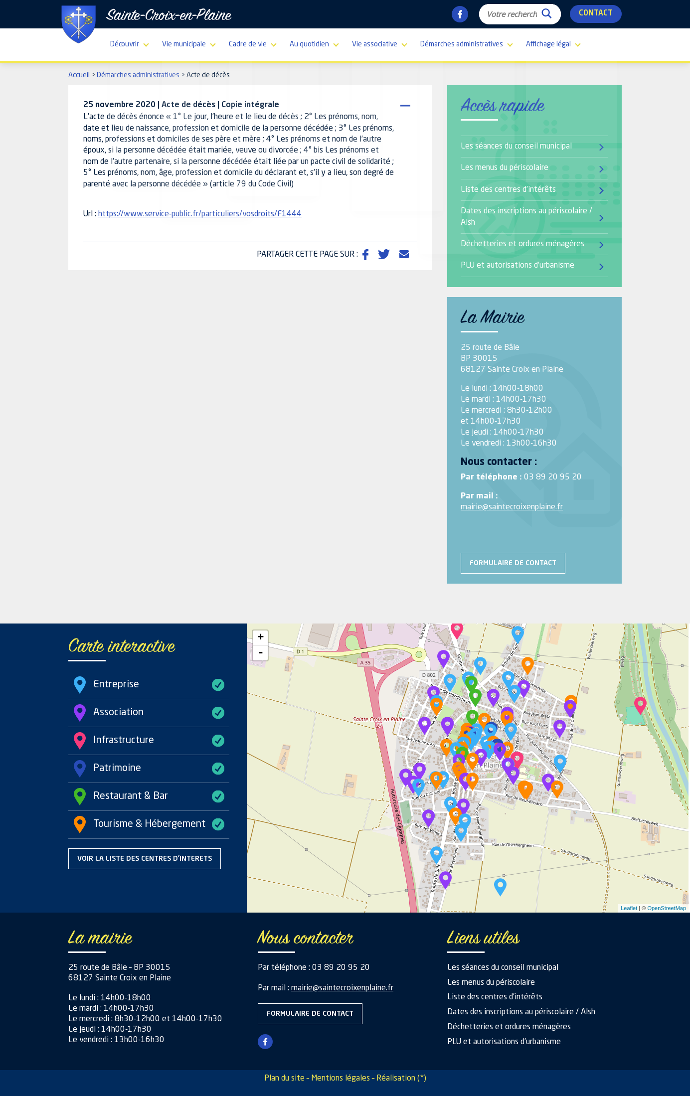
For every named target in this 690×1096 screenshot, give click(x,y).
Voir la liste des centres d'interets (144, 858)
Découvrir (124, 44)
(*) (421, 1079)
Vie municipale (184, 44)
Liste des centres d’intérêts (508, 190)
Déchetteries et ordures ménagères (522, 244)
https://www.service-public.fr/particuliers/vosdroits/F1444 (200, 214)
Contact (596, 13)
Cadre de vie (248, 44)
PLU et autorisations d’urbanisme (517, 266)
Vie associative (374, 44)
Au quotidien (309, 44)
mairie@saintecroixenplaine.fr (512, 507)
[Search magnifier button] (546, 11)
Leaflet (629, 908)
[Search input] (512, 14)
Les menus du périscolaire (504, 168)
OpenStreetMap (666, 908)
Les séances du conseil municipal (516, 147)
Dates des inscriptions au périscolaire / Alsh (526, 216)
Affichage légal (548, 44)
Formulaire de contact (513, 563)
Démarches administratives (461, 44)
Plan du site (284, 1079)
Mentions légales (340, 1079)
